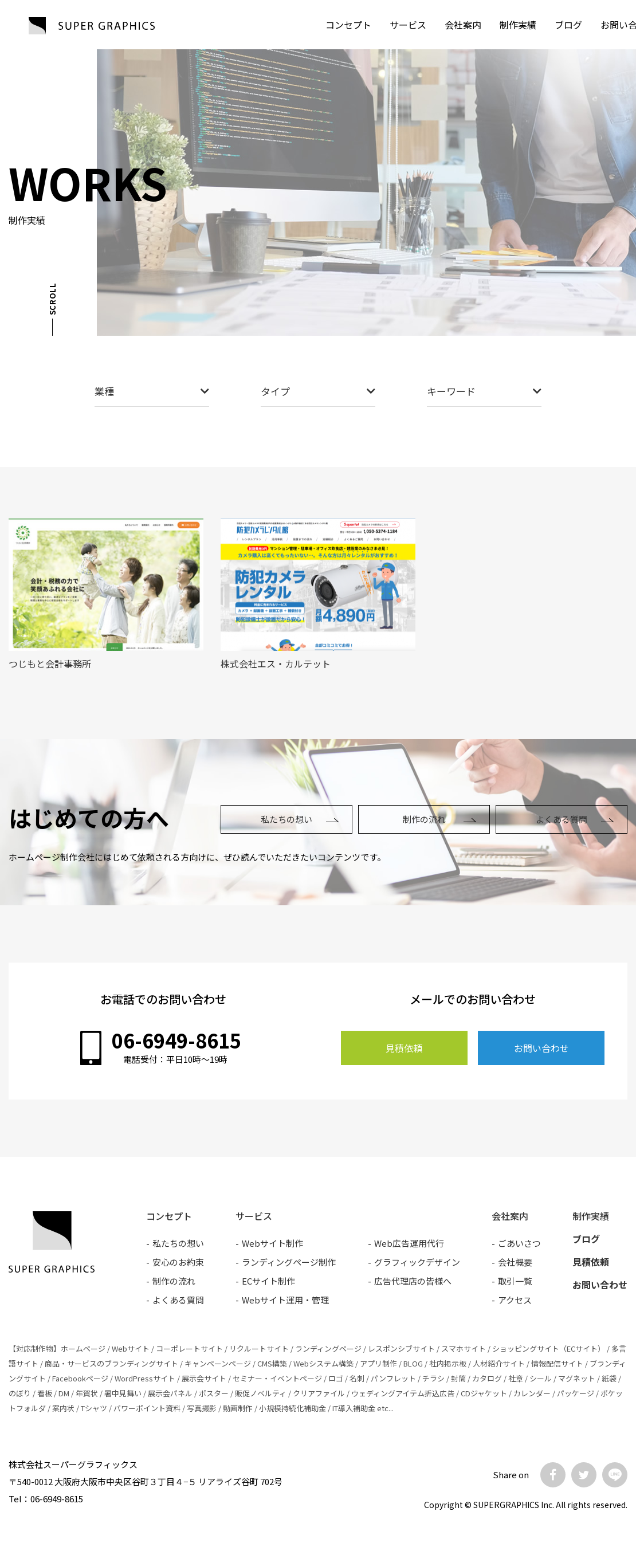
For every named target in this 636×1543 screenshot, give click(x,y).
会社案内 (463, 25)
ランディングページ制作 (289, 1262)
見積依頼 (404, 1048)
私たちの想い (286, 819)
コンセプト (348, 25)
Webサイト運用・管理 (285, 1299)
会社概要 (515, 1262)
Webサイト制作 (272, 1243)
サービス (408, 25)
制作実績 (518, 25)
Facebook (553, 1474)
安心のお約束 (178, 1262)
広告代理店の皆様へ (413, 1281)
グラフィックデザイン (417, 1262)
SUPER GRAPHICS (92, 25)
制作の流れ (424, 819)
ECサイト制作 (268, 1281)
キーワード (484, 391)
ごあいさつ (519, 1243)
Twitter (583, 1474)
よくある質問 (561, 819)
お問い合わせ (541, 1048)
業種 (152, 391)
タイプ (318, 391)
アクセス (515, 1299)
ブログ (568, 25)
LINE (614, 1474)
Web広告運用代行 (409, 1243)
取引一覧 (515, 1281)
